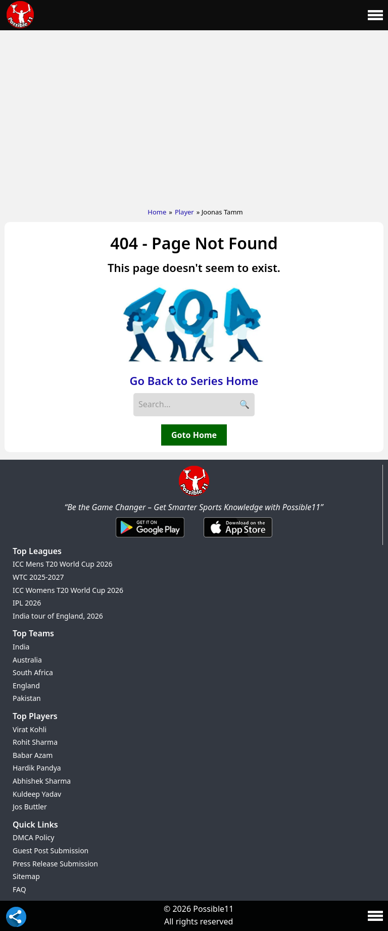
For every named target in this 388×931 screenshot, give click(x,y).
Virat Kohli (29, 729)
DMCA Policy (33, 837)
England (26, 685)
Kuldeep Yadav (37, 794)
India (21, 646)
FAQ (19, 889)
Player (184, 211)
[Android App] (150, 537)
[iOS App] (238, 537)
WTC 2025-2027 (38, 577)
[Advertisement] (194, 116)
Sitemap (26, 876)
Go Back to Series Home (194, 380)
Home (157, 211)
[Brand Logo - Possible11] (194, 494)
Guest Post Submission (50, 850)
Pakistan (27, 698)
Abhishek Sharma (42, 781)
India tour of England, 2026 (58, 616)
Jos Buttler (30, 806)
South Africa (33, 672)
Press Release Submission (55, 863)
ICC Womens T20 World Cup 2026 (68, 590)
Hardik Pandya (37, 768)
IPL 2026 (27, 603)
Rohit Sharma (35, 742)
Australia (27, 660)
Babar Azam (33, 755)
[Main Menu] (375, 15)
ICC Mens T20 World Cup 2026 (62, 564)
